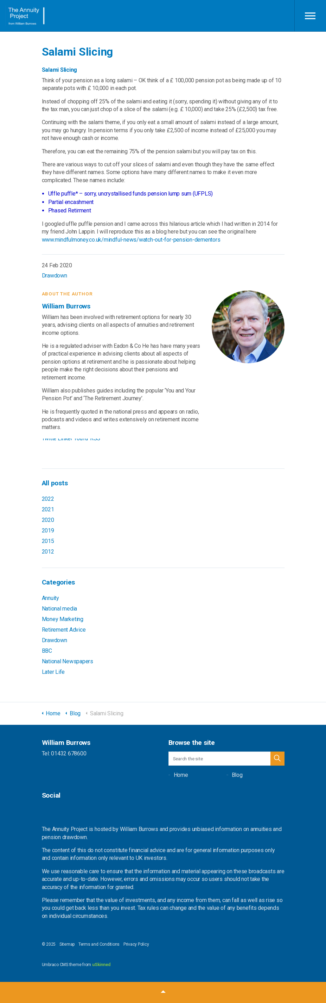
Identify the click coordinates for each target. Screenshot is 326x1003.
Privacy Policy (136, 944)
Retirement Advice (64, 629)
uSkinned (101, 964)
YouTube (81, 440)
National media (59, 608)
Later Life (53, 672)
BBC (47, 650)
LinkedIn (65, 440)
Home (181, 775)
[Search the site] (226, 759)
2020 (48, 520)
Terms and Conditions (99, 944)
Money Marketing (62, 619)
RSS (95, 440)
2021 (48, 509)
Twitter (49, 440)
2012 (48, 551)
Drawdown (54, 275)
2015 (48, 541)
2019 (48, 530)
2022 (48, 499)
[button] (277, 759)
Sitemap (67, 944)
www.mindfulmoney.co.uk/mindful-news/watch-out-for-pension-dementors (131, 239)
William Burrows (25, 15)
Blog (237, 775)
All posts (55, 483)
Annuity (50, 598)
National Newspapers (67, 661)
